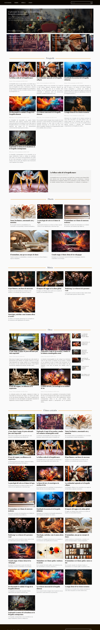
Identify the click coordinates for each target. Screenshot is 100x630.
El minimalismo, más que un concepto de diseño (24, 255)
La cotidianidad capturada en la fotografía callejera (61, 37)
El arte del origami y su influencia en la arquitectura (21, 387)
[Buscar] (81, 2)
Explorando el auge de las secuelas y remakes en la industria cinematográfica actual (16, 39)
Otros (30, 2)
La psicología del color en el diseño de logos (85, 359)
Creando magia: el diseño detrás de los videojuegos (67, 255)
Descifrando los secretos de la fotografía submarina (76, 79)
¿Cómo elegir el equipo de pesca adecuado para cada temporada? (23, 352)
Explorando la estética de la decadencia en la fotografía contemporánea (25, 12)
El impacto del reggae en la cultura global (49, 288)
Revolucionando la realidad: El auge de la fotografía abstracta (21, 113)
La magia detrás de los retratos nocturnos (76, 112)
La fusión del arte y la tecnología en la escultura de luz (55, 387)
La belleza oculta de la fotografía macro (21, 78)
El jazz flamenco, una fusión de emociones (20, 288)
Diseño (16, 2)
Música (23, 2)
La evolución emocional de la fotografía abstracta (48, 113)
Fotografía (8, 2)
